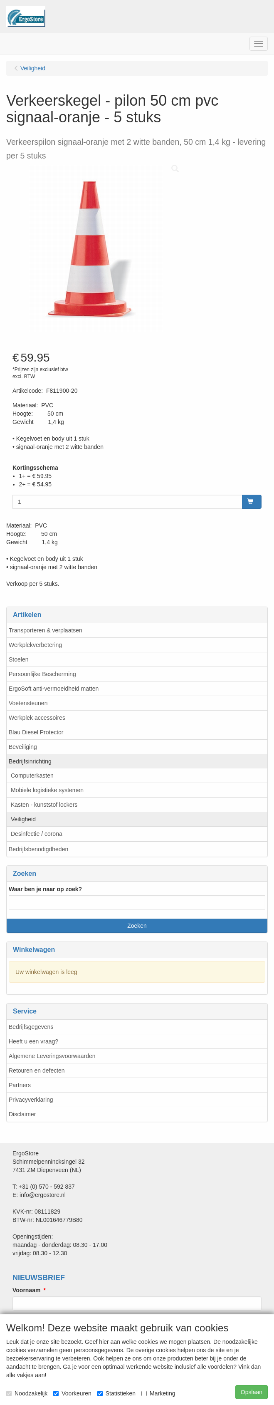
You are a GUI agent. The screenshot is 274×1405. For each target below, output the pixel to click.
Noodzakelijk (26, 1393)
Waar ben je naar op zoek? (45, 889)
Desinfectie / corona (36, 833)
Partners (20, 1085)
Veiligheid (23, 819)
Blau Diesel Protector (36, 732)
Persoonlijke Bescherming (42, 674)
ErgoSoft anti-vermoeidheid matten (54, 688)
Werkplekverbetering (35, 645)
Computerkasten (32, 775)
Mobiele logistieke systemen (47, 790)
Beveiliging (23, 746)
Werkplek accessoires (37, 717)
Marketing (158, 1393)
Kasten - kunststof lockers (44, 804)
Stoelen (18, 659)
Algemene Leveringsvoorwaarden (52, 1056)
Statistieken (116, 1393)
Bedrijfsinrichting (30, 761)
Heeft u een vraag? (33, 1041)
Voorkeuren (72, 1393)
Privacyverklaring (31, 1099)
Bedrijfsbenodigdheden (38, 849)
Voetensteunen (28, 703)
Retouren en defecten (37, 1070)
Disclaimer (22, 1114)
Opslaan (251, 1392)
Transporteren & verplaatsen (45, 630)
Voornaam (26, 1290)
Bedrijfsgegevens (31, 1026)
